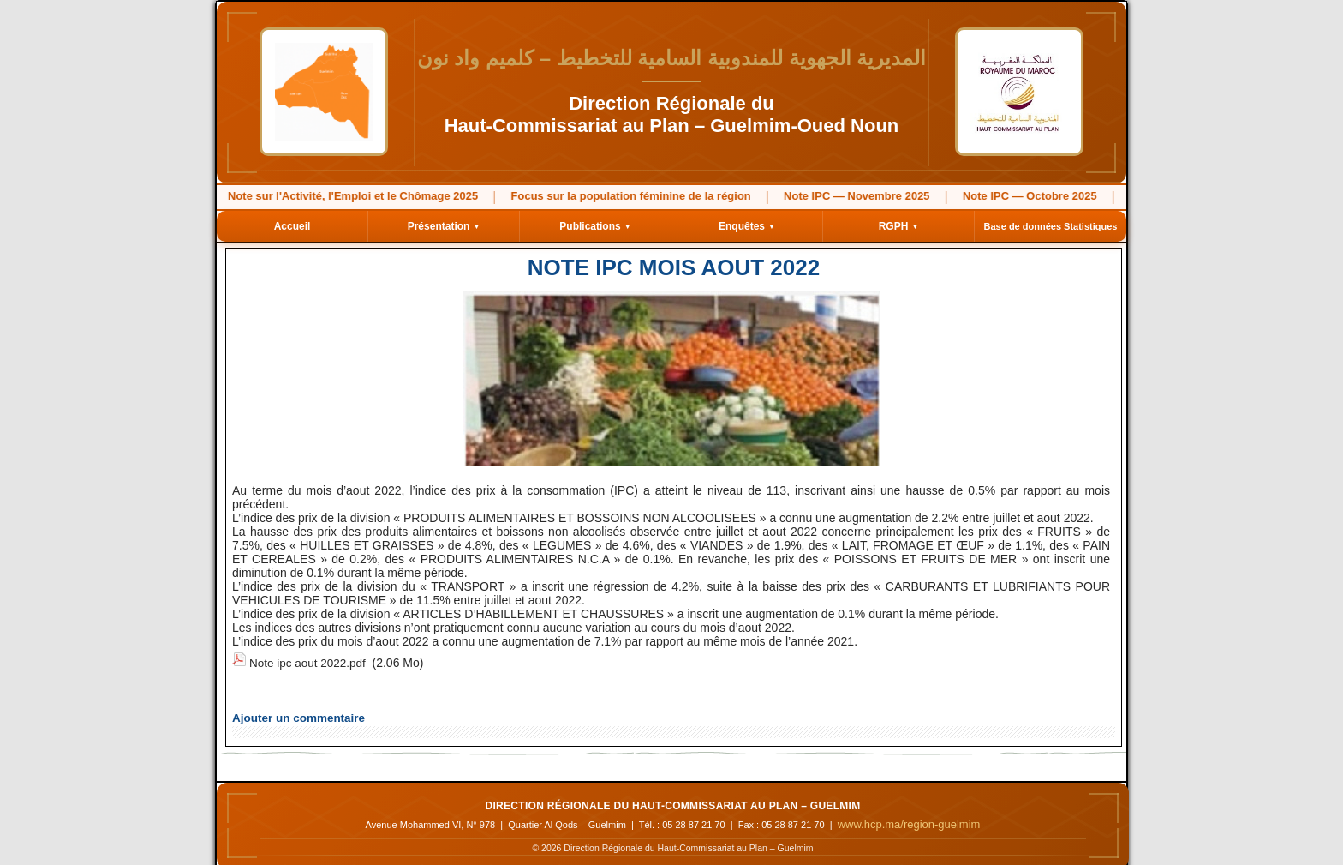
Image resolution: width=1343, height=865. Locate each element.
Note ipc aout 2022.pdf (309, 661)
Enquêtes (747, 226)
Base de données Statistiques (1051, 226)
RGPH (899, 226)
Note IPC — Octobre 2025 (1005, 195)
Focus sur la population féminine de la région (606, 195)
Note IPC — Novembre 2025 (832, 195)
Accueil (292, 226)
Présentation (444, 226)
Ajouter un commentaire (291, 713)
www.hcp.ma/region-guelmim (908, 819)
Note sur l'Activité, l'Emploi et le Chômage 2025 (328, 195)
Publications (594, 226)
